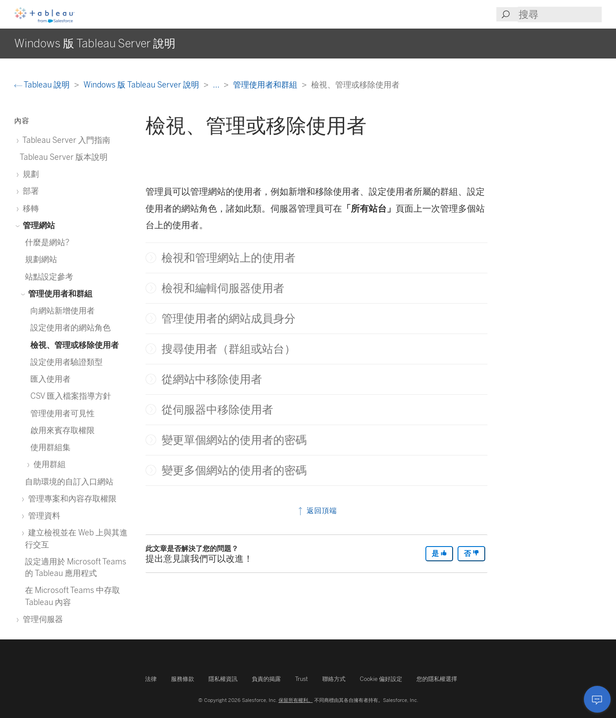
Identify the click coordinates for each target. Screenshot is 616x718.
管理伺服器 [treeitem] (41, 619)
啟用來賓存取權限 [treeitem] (62, 430)
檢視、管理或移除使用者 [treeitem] (74, 345)
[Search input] (560, 14)
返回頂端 (316, 510)
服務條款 (182, 679)
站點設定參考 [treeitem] (49, 276)
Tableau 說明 (42, 84)
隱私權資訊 (222, 679)
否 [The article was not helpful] (471, 553)
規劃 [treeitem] (29, 174)
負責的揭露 (266, 679)
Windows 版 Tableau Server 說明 (142, 84)
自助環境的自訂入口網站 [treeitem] (69, 481)
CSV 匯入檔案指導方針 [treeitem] (70, 396)
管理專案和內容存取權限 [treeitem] (71, 498)
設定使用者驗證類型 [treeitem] (66, 362)
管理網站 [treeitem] (37, 225)
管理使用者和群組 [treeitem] (58, 293)
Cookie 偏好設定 (381, 679)
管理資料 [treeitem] (42, 515)
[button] (151, 257)
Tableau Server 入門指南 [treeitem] (65, 140)
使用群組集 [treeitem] (50, 447)
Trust (301, 679)
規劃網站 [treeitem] (41, 259)
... (217, 84)
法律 (151, 679)
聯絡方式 (333, 679)
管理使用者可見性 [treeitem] (62, 413)
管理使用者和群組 (266, 84)
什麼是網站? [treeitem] (47, 242)
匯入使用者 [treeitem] (50, 379)
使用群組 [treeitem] (48, 464)
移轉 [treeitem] (29, 208)
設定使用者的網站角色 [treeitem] (70, 327)
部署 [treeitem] (29, 191)
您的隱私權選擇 (436, 679)
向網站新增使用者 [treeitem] (62, 310)
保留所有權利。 (296, 700)
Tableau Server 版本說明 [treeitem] (64, 157)
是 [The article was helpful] (439, 553)
